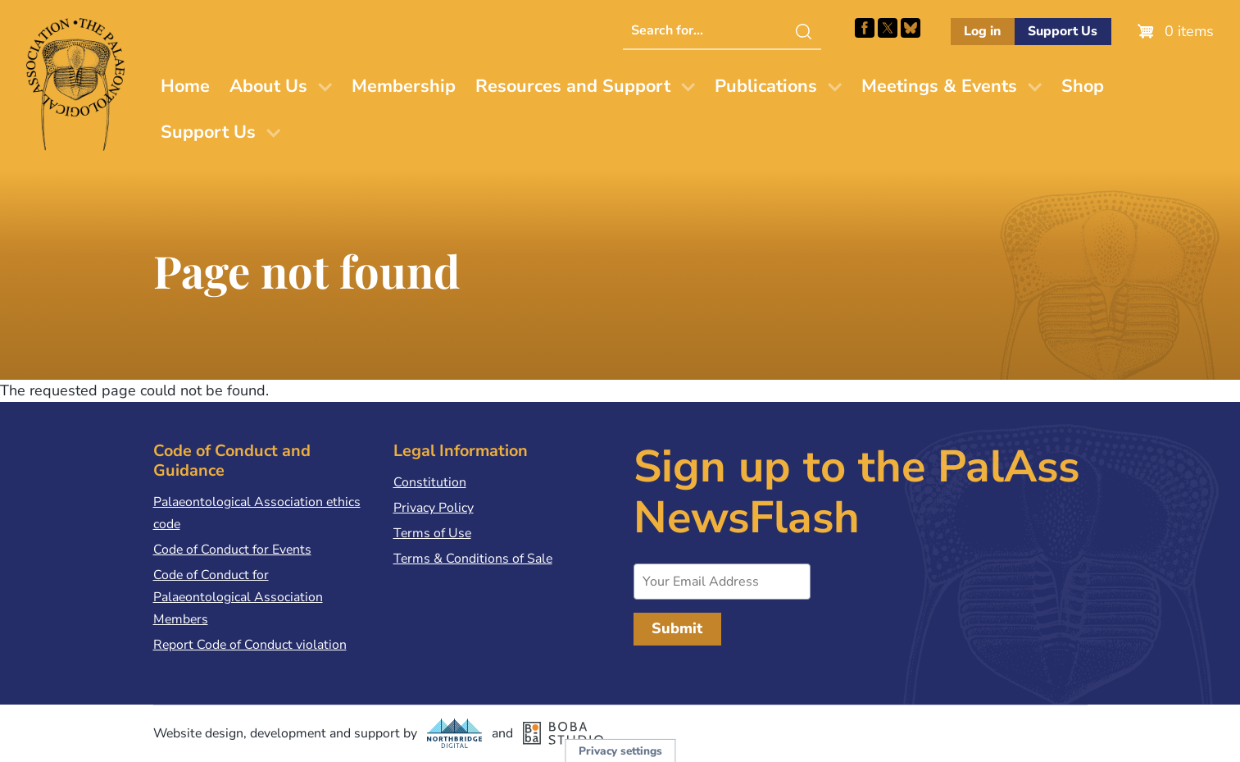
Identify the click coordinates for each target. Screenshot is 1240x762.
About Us (268, 86)
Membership (404, 86)
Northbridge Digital (455, 733)
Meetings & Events (939, 86)
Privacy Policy (433, 508)
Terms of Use (432, 533)
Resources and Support (572, 86)
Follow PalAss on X (887, 28)
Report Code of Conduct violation (250, 645)
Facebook (864, 28)
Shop (1082, 86)
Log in (982, 31)
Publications (766, 86)
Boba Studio (563, 733)
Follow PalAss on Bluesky (910, 28)
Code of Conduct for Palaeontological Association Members (238, 597)
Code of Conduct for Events (232, 550)
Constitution (429, 482)
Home (185, 86)
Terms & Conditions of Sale (472, 559)
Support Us (1062, 31)
